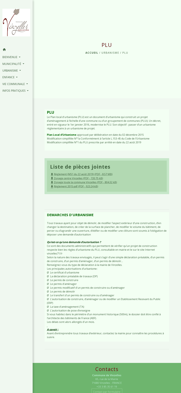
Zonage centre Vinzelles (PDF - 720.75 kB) (76, 178)
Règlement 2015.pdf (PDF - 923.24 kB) (74, 186)
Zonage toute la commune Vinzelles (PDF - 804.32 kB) (83, 182)
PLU (125, 52)
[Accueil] (16, 23)
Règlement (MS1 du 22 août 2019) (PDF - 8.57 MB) (81, 174)
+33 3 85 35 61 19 (107, 386)
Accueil (91, 52)
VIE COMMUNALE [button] (14, 84)
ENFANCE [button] (8, 77)
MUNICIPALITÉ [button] (12, 64)
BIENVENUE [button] (10, 57)
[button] (16, 50)
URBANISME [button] (10, 70)
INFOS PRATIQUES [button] (14, 90)
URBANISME (110, 52)
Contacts (106, 369)
